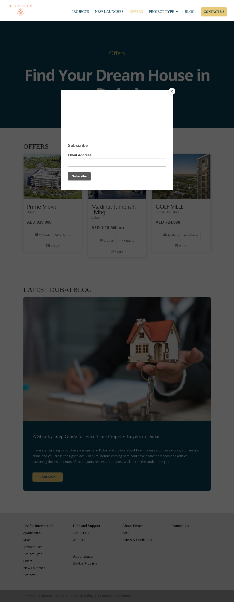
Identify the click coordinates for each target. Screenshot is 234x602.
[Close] (171, 91)
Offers (136, 12)
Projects (80, 12)
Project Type (161, 12)
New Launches (109, 12)
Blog (190, 12)
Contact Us (214, 12)
